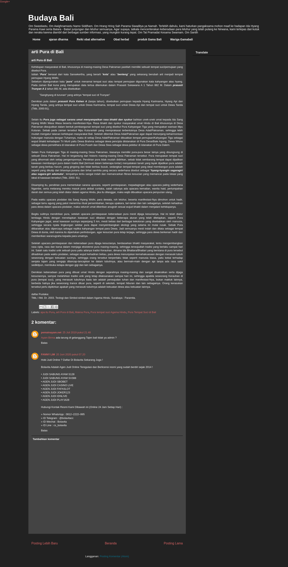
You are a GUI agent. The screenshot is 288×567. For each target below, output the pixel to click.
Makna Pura (82, 312)
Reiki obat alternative (91, 39)
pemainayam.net (51, 332)
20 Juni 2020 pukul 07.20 (70, 354)
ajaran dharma (58, 39)
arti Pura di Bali (65, 312)
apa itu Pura (48, 312)
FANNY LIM (48, 354)
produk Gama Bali (150, 39)
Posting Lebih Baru (44, 543)
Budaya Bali (51, 17)
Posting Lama (173, 543)
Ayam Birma (48, 337)
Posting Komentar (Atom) (114, 556)
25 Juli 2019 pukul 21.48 (77, 332)
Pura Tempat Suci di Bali (142, 312)
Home (36, 39)
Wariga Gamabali (181, 39)
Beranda (111, 543)
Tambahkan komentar (46, 439)
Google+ (5, 1)
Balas (44, 342)
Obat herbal (121, 39)
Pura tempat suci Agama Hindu (108, 312)
